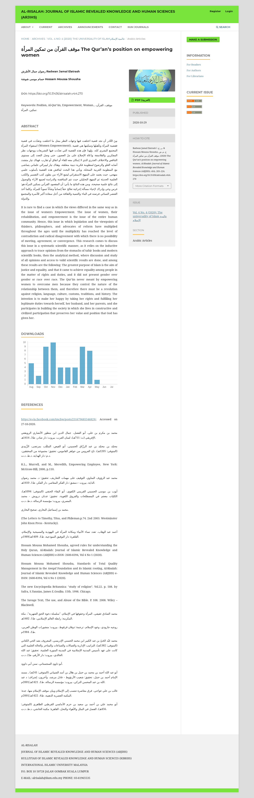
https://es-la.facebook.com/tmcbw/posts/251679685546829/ (58, 419)
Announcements (90, 27)
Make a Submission (203, 39)
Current (45, 27)
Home (25, 38)
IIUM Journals (138, 27)
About (26, 27)
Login (229, 11)
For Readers (194, 64)
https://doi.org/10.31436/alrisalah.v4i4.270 (55, 93)
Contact (115, 27)
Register (215, 11)
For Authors (194, 70)
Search (223, 27)
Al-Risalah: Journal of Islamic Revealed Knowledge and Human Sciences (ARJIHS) (98, 14)
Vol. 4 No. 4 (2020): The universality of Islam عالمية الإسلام (86, 38)
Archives (65, 27)
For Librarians (195, 76)
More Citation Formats (149, 185)
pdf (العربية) (142, 100)
